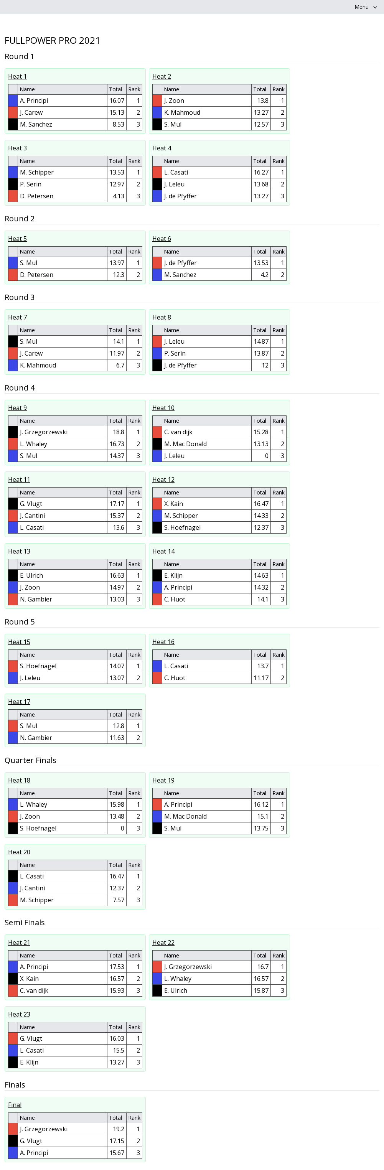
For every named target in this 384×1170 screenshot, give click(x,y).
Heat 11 (19, 479)
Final (14, 1105)
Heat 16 (163, 642)
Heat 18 (19, 780)
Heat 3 (17, 148)
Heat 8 (161, 317)
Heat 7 (17, 317)
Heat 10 (163, 408)
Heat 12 (163, 479)
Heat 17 (19, 701)
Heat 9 (17, 408)
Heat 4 (161, 148)
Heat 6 (161, 238)
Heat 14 (163, 551)
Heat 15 (19, 642)
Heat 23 (19, 1014)
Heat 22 (163, 942)
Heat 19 (163, 780)
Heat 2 (161, 76)
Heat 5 (17, 238)
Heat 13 (19, 551)
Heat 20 (19, 852)
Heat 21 (19, 942)
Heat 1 (17, 76)
